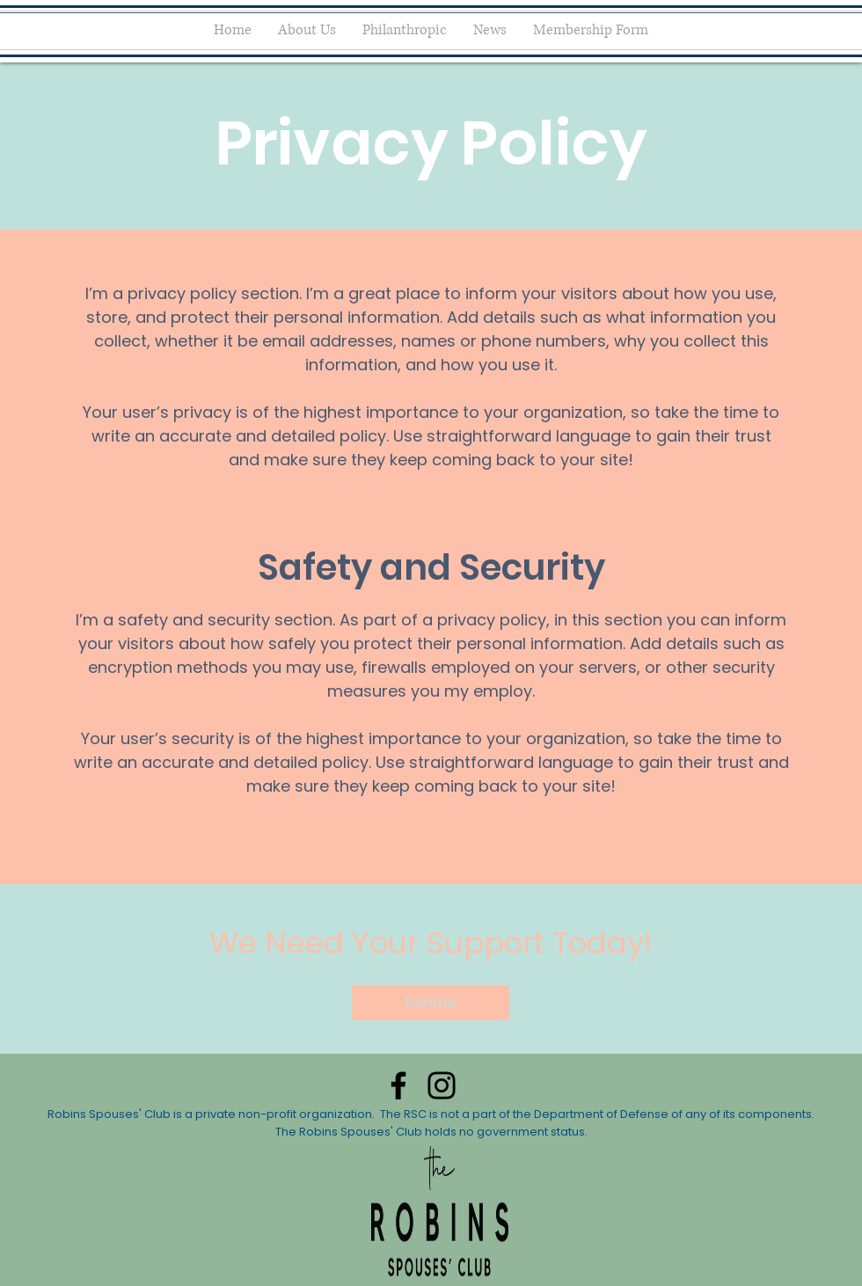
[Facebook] (398, 1085)
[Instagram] (441, 1085)
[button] (430, 1002)
